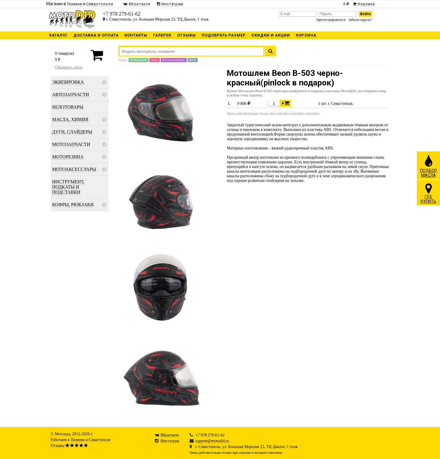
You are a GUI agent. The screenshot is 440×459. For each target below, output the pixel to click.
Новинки (138, 60)
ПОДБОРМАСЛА (428, 166)
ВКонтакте (170, 435)
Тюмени (78, 440)
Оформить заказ (68, 67)
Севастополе (100, 440)
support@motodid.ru (212, 441)
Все (192, 60)
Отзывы (57, 445)
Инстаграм (170, 441)
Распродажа (173, 60)
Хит (154, 60)
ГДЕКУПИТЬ (428, 193)
